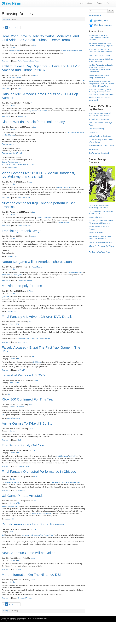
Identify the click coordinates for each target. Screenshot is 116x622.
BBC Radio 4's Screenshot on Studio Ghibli (99, 99)
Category (6, 19)
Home (81, 3)
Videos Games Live (64, 187)
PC (18, 359)
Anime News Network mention (42, 513)
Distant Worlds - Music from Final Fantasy (33, 122)
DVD (18, 324)
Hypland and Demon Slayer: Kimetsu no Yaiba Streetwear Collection (99, 37)
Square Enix (22, 490)
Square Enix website (12, 482)
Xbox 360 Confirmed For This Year (28, 399)
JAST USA (37, 362)
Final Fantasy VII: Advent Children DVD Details (37, 316)
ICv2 (19, 440)
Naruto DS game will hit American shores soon (37, 262)
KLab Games (15, 51)
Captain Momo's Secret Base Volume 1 (99, 228)
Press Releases (15, 77)
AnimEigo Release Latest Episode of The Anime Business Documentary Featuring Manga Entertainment (101, 68)
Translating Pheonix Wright (22, 231)
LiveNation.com (63, 222)
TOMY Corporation (75, 272)
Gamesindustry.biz (13, 418)
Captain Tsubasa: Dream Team (71, 51)
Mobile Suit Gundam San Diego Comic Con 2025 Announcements (100, 51)
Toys (11, 532)
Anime (12, 324)
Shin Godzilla (93, 149)
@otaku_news (101, 20)
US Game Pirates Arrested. (22, 495)
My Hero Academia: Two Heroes (100, 136)
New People (22, 116)
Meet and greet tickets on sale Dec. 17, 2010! (18, 164)
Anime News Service (24, 280)
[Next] (19, 27)
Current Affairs (15, 503)
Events (12, 105)
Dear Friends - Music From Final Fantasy (65, 482)
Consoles (20, 407)
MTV (3, 415)
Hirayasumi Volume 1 (96, 217)
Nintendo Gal (11, 311)
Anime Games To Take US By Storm (29, 423)
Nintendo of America (25, 598)
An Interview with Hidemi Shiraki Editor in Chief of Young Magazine (101, 45)
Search (111, 11)
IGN (8, 394)
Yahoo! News (11, 519)
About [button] (109, 3)
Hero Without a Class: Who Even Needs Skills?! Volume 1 (100, 238)
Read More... (6, 61)
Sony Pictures (22, 342)
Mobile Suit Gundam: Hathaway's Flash (100, 124)
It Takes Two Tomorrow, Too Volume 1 (101, 247)
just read (6, 297)
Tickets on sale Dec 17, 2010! (12, 153)
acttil (83, 81)
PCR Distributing (62, 456)
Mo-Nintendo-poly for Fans (22, 286)
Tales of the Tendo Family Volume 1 (101, 242)
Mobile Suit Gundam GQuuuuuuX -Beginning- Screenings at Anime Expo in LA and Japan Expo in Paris (101, 92)
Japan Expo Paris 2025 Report (99, 55)
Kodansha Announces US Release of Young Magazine (101, 60)
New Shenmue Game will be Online (28, 553)
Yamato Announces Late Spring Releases (33, 524)
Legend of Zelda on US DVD (23, 375)
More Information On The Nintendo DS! (31, 574)
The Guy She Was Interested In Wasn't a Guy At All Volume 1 (100, 206)
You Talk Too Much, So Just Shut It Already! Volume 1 (101, 212)
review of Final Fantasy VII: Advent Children (34, 339)
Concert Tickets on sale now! (12, 162)
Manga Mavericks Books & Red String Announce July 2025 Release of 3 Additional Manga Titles (101, 84)
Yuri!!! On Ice (93, 132)
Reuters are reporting (9, 506)
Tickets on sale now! (9, 144)
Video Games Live (24, 198)
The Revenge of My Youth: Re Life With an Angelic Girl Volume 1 (101, 222)
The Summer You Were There (99, 252)
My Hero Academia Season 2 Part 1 (101, 146)
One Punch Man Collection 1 (99, 153)
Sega (19, 569)
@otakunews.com (103, 25)
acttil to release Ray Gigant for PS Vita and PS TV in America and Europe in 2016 (41, 68)
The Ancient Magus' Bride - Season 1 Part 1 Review (101, 141)
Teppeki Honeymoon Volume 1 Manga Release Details (99, 77)
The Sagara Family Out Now (23, 445)
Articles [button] (90, 3)
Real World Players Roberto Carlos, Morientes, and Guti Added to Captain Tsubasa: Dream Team (40, 38)
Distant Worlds (12, 168)
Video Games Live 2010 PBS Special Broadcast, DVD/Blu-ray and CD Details (38, 175)
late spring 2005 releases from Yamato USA (37, 535)
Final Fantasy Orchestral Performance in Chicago (39, 471)
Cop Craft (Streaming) (96, 129)
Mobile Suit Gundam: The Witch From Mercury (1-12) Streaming (100, 114)
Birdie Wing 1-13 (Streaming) (99, 119)
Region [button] (100, 3)
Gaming (13, 47)
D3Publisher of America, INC (12, 275)
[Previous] (3, 27)
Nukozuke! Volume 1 (96, 233)
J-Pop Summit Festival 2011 (37, 111)
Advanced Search (95, 15)
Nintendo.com (12, 256)
